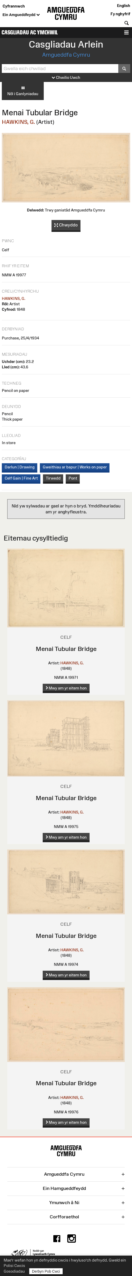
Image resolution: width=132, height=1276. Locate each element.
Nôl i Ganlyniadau (22, 91)
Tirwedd (53, 478)
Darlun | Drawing (20, 467)
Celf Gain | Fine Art (21, 478)
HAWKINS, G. (18, 122)
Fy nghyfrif (120, 14)
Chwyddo (66, 225)
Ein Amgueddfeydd (21, 15)
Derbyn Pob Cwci (46, 1271)
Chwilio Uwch (66, 77)
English (123, 5)
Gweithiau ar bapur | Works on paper (75, 467)
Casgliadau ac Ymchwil (30, 32)
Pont (73, 478)
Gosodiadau (14, 1271)
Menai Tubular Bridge (66, 648)
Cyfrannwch (14, 6)
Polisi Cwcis (14, 1265)
